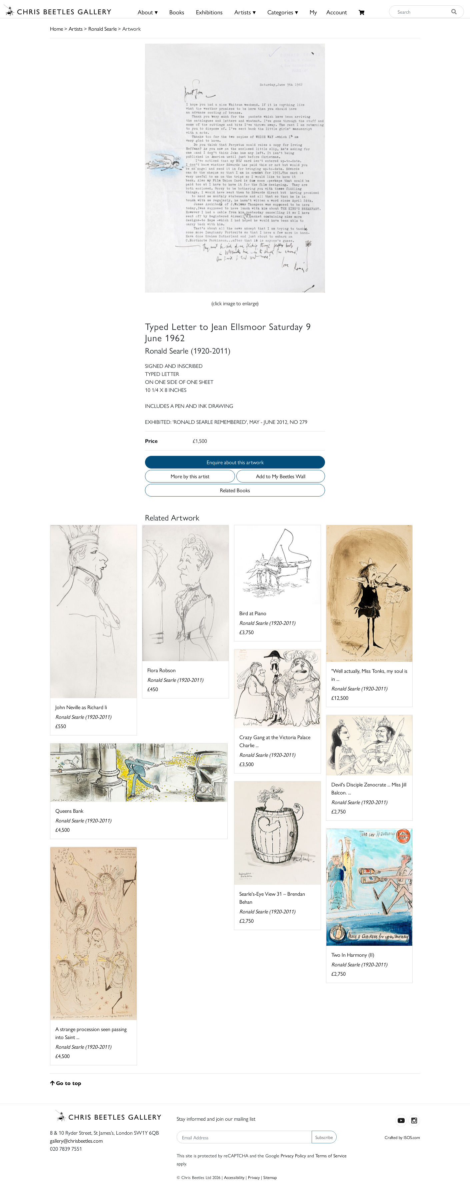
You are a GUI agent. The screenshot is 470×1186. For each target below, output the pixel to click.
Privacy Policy (293, 1155)
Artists (76, 28)
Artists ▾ (245, 12)
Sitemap (270, 1177)
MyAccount (328, 12)
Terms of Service (331, 1155)
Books (176, 12)
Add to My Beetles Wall (280, 476)
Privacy (254, 1177)
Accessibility (234, 1177)
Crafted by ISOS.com (402, 1137)
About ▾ (148, 12)
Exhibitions (209, 12)
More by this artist (190, 476)
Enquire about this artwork (235, 462)
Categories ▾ (282, 12)
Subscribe (324, 1137)
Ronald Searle (102, 28)
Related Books (235, 490)
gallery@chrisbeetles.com (76, 1140)
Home (56, 28)
